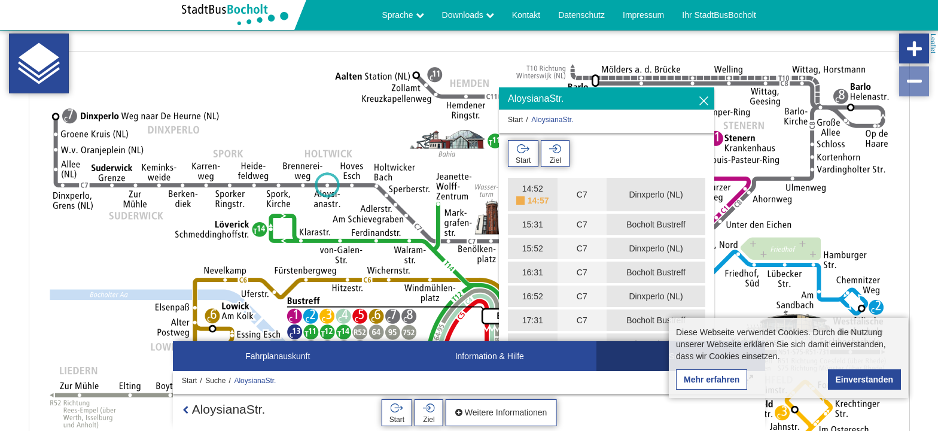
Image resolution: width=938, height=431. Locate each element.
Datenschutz (581, 15)
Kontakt (526, 15)
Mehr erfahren (711, 379)
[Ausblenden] (703, 101)
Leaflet (933, 43)
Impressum (643, 15)
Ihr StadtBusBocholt (719, 15)
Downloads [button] (468, 15)
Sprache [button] (403, 15)
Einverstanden (864, 379)
